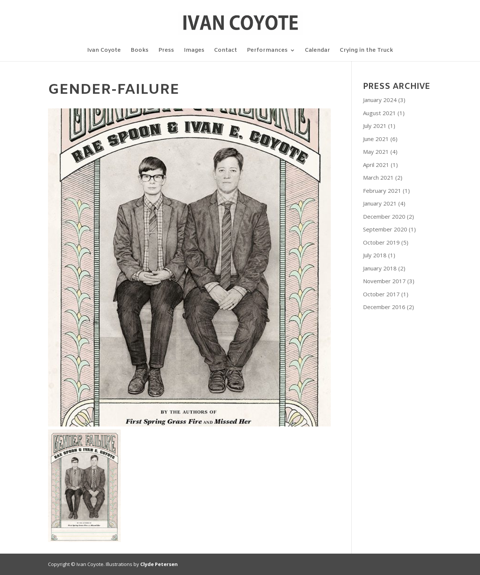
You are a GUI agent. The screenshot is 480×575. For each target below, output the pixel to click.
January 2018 (380, 268)
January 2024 (380, 100)
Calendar (317, 51)
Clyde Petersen (159, 564)
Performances (267, 51)
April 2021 (376, 164)
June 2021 (376, 139)
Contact (225, 51)
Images (194, 51)
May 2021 (376, 151)
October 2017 (381, 294)
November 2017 (384, 281)
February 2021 (382, 190)
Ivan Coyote (104, 51)
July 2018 (375, 255)
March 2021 (378, 177)
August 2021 (379, 113)
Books (139, 51)
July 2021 (375, 125)
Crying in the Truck (366, 51)
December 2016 (384, 307)
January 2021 (380, 203)
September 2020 (385, 229)
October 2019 (381, 242)
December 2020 (384, 216)
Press (166, 51)
